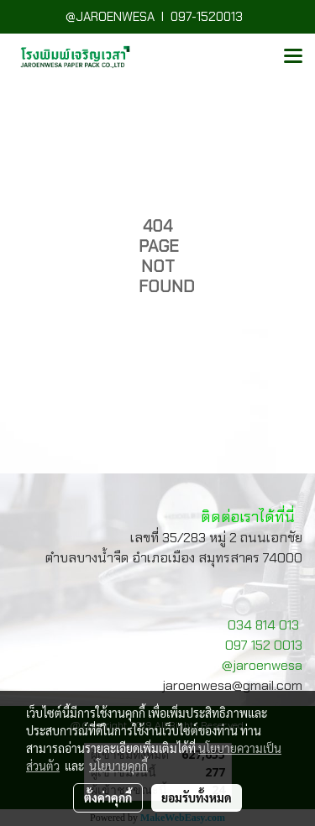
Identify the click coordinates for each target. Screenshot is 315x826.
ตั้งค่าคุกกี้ (108, 797)
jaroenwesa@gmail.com (232, 685)
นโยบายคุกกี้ (118, 765)
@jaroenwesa (262, 665)
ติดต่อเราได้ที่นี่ (248, 517)
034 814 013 (263, 625)
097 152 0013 (263, 645)
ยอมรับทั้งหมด (196, 797)
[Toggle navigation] (293, 57)
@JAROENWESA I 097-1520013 (157, 16)
